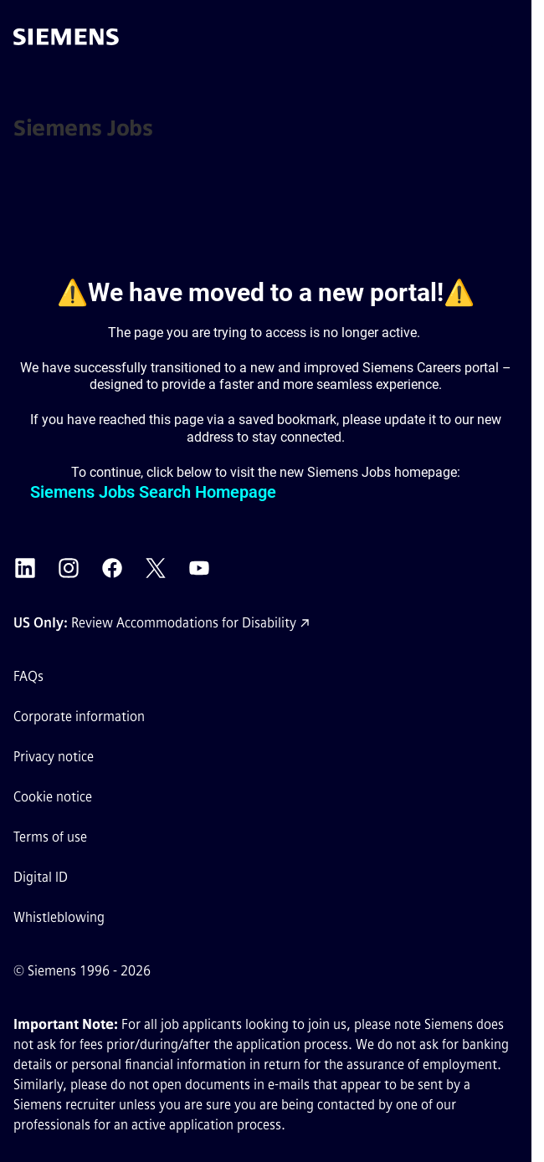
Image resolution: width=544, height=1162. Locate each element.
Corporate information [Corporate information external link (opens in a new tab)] (79, 716)
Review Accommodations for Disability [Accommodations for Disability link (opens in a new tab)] (183, 623)
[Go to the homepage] (66, 36)
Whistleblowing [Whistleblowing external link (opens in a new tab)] (59, 917)
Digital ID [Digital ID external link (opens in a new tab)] (40, 877)
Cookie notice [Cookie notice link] (52, 797)
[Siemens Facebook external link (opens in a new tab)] (112, 568)
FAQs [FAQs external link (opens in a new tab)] (28, 676)
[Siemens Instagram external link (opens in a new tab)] (68, 568)
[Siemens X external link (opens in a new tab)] (155, 568)
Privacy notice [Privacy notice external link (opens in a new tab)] (53, 757)
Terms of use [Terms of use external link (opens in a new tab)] (50, 837)
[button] (501, 37)
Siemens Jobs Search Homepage (153, 492)
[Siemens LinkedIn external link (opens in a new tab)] (25, 568)
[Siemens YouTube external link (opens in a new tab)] (199, 568)
